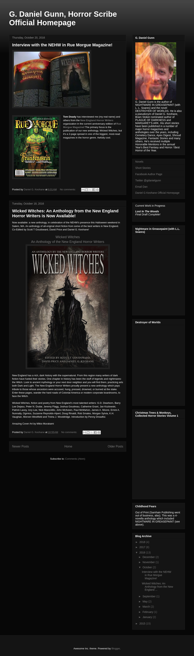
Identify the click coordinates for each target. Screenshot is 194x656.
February (148, 611)
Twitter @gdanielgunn (148, 180)
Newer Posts (20, 446)
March (146, 606)
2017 (142, 547)
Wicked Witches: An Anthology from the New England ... (157, 586)
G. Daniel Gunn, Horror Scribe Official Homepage (63, 18)
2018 (142, 542)
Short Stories (143, 167)
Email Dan (141, 186)
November (148, 562)
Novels (139, 161)
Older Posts (115, 446)
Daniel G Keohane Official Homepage (157, 192)
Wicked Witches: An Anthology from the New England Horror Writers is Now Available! (65, 213)
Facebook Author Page (148, 174)
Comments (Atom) (75, 458)
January (147, 617)
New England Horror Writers (96, 120)
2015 (142, 623)
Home (68, 446)
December (148, 557)
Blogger (115, 648)
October (147, 567)
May (145, 601)
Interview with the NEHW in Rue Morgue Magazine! (62, 45)
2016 (142, 552)
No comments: (68, 189)
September (149, 596)
